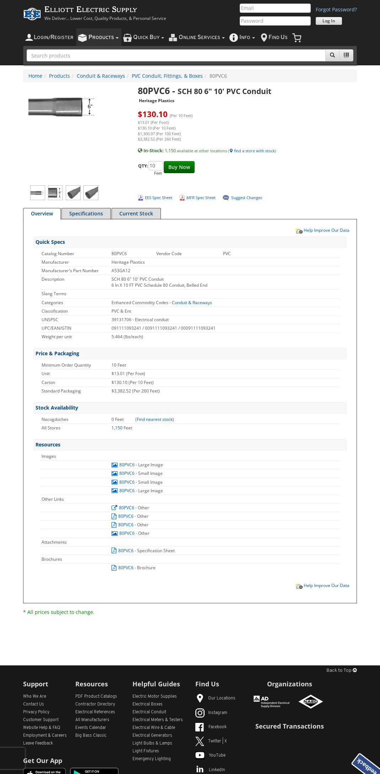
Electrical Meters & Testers (157, 720)
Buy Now (179, 167)
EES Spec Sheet (158, 197)
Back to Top (341, 670)
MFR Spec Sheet (201, 197)
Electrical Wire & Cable (153, 728)
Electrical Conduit (149, 712)
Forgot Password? (336, 9)
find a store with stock (252, 150)
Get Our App (42, 760)
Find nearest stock (155, 419)
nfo (247, 37)
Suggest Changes (246, 197)
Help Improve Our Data (322, 230)
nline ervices (202, 37)
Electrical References (95, 712)
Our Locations (215, 698)
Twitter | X (211, 741)
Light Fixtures (145, 751)
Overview (42, 213)
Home (35, 75)
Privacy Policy (36, 712)
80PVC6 (124, 465)
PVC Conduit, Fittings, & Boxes (167, 75)
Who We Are (34, 697)
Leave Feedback (38, 743)
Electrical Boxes (147, 704)
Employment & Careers (45, 736)
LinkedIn (210, 770)
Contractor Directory (95, 704)
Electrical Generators (152, 736)
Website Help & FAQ (41, 728)
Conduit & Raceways (101, 75)
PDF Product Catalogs (96, 697)
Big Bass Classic (91, 736)
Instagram (211, 713)
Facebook (211, 727)
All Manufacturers (92, 720)
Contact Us (33, 704)
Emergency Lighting (151, 759)
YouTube (210, 755)
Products (59, 75)
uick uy (148, 37)
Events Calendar (90, 728)
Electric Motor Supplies (154, 697)
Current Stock (136, 213)
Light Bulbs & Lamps (152, 743)
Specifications (86, 213)
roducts (103, 37)
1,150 (118, 428)
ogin (54, 37)
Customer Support (41, 720)
